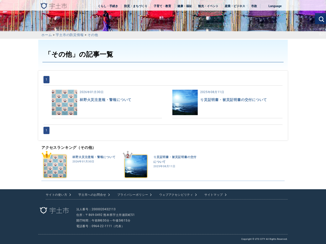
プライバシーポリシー (132, 195)
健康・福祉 (184, 6)
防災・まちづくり (135, 6)
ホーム (46, 35)
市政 (254, 6)
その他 (93, 35)
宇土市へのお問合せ (92, 195)
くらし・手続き (108, 6)
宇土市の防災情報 (70, 35)
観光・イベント (208, 6)
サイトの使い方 (56, 195)
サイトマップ (213, 195)
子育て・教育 (162, 6)
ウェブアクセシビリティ (176, 195)
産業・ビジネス (235, 6)
